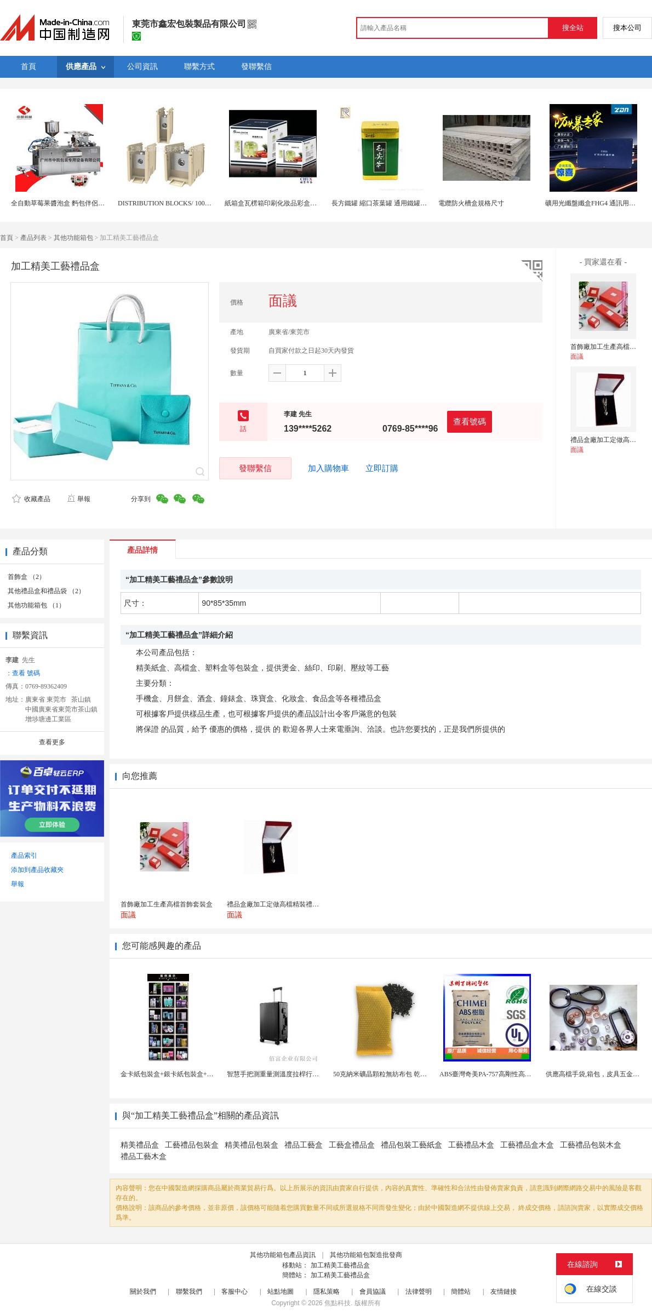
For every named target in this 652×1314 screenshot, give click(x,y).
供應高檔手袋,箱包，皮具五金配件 (596, 1074)
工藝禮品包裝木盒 (590, 1145)
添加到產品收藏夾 (37, 870)
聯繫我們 (189, 1291)
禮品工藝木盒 (144, 1156)
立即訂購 (381, 468)
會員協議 (372, 1291)
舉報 (78, 499)
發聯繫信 (255, 468)
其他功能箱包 (73, 238)
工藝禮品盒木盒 (527, 1145)
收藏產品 (31, 499)
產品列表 (33, 238)
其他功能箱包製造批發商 (366, 1255)
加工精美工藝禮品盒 (340, 1265)
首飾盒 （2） (26, 577)
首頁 (6, 238)
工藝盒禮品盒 (352, 1145)
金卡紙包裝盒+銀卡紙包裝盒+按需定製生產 (184, 1074)
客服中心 (234, 1291)
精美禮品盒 (140, 1145)
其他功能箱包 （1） (36, 605)
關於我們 (143, 1291)
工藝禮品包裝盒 (192, 1145)
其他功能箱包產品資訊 (283, 1255)
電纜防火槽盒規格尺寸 (471, 203)
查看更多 (52, 742)
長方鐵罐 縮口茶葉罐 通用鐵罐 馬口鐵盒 (389, 203)
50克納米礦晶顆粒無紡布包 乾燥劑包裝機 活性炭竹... (409, 1074)
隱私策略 (326, 1291)
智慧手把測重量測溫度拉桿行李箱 (276, 1074)
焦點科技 (337, 1303)
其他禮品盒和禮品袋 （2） (46, 591)
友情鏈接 (503, 1291)
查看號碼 (469, 421)
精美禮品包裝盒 (251, 1145)
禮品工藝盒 (303, 1145)
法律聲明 (418, 1291)
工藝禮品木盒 (471, 1145)
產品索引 (24, 855)
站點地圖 (280, 1291)
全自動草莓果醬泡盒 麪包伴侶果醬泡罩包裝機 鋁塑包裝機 (95, 203)
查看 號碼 (26, 673)
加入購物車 (328, 468)
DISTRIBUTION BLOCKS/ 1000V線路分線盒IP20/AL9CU (199, 203)
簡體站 (461, 1291)
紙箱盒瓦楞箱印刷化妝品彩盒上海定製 (280, 203)
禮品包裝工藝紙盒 (411, 1145)
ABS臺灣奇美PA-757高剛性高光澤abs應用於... (505, 1074)
